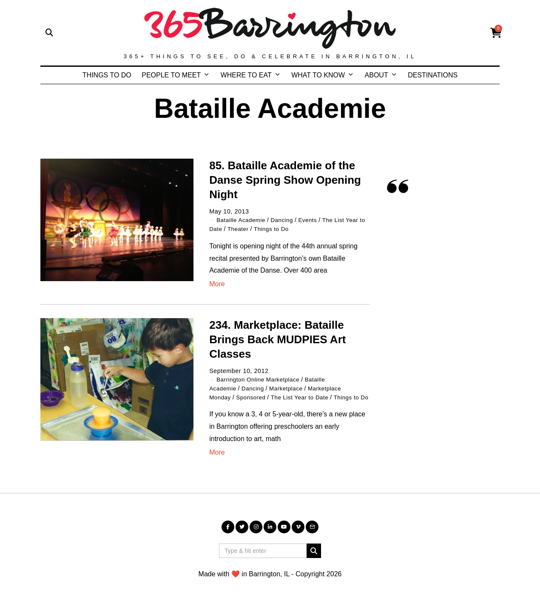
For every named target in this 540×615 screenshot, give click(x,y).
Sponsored (253, 396)
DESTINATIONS (433, 75)
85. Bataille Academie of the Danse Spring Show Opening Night (285, 180)
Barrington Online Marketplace (260, 379)
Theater (247, 228)
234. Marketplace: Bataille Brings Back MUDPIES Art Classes (277, 339)
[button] (314, 558)
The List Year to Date (305, 396)
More (217, 283)
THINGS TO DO (106, 75)
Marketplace (291, 387)
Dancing (286, 219)
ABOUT (376, 75)
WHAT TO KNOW (318, 75)
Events (313, 219)
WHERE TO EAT (246, 75)
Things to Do (282, 228)
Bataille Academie (242, 219)
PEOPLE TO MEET (171, 75)
